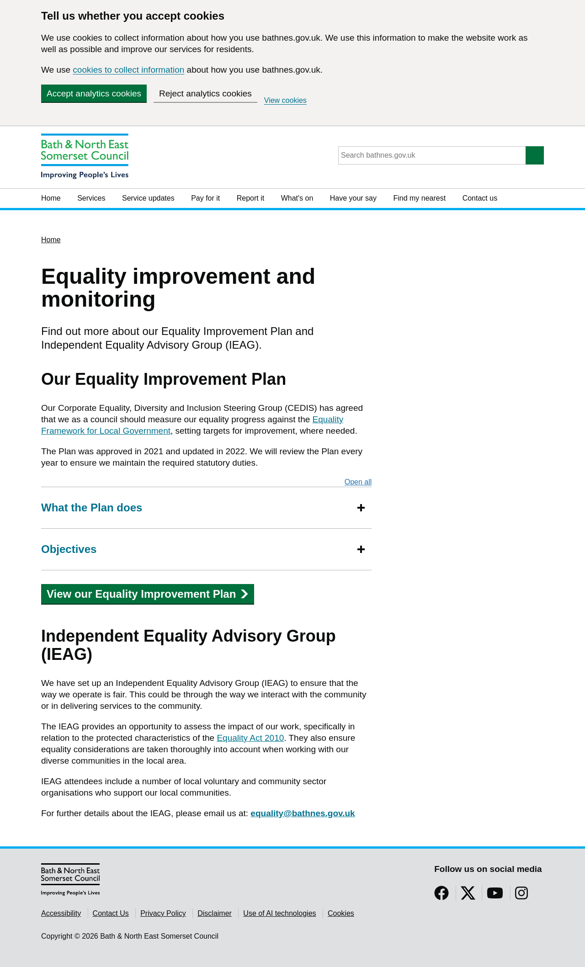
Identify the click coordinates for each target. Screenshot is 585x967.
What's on (297, 198)
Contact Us (111, 913)
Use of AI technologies (279, 913)
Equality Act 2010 (250, 738)
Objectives (68, 549)
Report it (250, 198)
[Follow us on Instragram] (521, 896)
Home (51, 198)
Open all (358, 482)
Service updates (148, 198)
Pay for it (205, 198)
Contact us (480, 198)
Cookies (341, 913)
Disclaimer (214, 913)
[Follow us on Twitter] (468, 896)
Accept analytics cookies (94, 93)
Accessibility (61, 913)
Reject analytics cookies (205, 93)
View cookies (285, 100)
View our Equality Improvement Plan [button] (148, 594)
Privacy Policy (163, 913)
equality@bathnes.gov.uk (302, 813)
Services (91, 198)
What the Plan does (91, 507)
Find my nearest (419, 198)
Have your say (353, 198)
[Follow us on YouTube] (495, 896)
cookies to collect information (128, 69)
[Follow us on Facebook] (441, 896)
